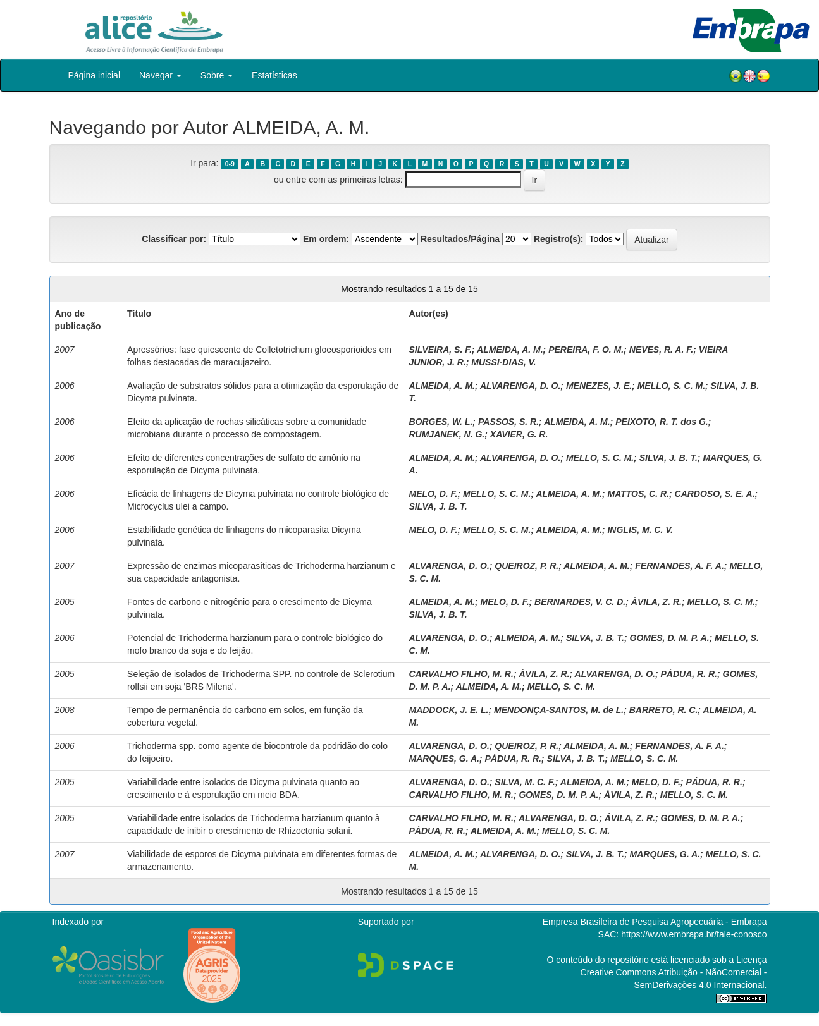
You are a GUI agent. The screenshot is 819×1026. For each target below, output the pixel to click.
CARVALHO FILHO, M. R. (461, 674)
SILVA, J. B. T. (668, 458)
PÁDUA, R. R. (688, 674)
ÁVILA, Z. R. (656, 602)
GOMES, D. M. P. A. (670, 638)
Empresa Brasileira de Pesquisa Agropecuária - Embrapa (655, 922)
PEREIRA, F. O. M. (586, 350)
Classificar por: (174, 239)
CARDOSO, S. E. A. (715, 494)
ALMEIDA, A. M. (510, 350)
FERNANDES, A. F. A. (679, 566)
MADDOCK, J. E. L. (448, 710)
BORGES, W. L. (440, 422)
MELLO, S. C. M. (671, 386)
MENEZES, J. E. (599, 386)
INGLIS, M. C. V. (640, 530)
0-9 (230, 164)
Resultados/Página (460, 239)
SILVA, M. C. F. (525, 782)
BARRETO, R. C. (663, 710)
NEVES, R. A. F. (661, 350)
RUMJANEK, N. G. (446, 434)
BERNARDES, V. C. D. (579, 602)
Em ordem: (326, 239)
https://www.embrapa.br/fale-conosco (694, 934)
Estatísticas (274, 75)
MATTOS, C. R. (637, 494)
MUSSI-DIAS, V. (503, 362)
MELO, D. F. (433, 494)
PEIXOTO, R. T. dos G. (661, 422)
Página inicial (94, 75)
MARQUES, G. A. (444, 759)
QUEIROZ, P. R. (526, 566)
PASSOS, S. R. (508, 422)
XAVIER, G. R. (519, 434)
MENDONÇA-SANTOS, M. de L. (559, 710)
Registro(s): (559, 239)
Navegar (160, 75)
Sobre (216, 75)
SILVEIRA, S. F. (440, 350)
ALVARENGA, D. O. (520, 386)
